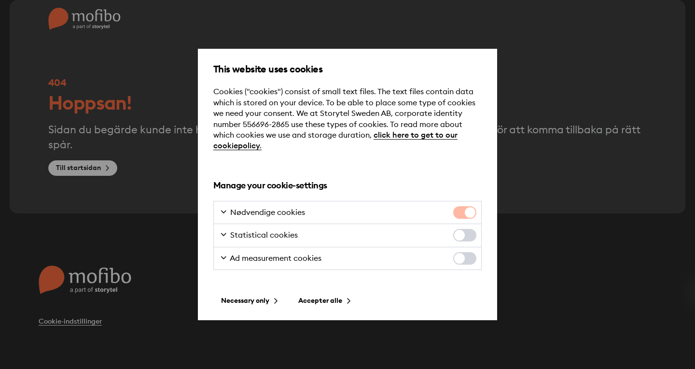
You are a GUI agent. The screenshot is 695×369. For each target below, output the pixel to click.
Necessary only (245, 301)
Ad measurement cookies (270, 259)
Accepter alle (320, 301)
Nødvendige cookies (262, 213)
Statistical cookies (259, 235)
